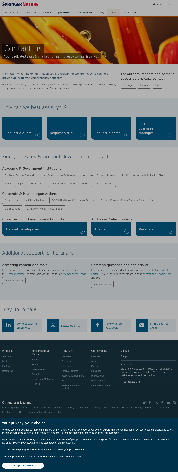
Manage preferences (14, 456)
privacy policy (18, 449)
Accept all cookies (23, 465)
